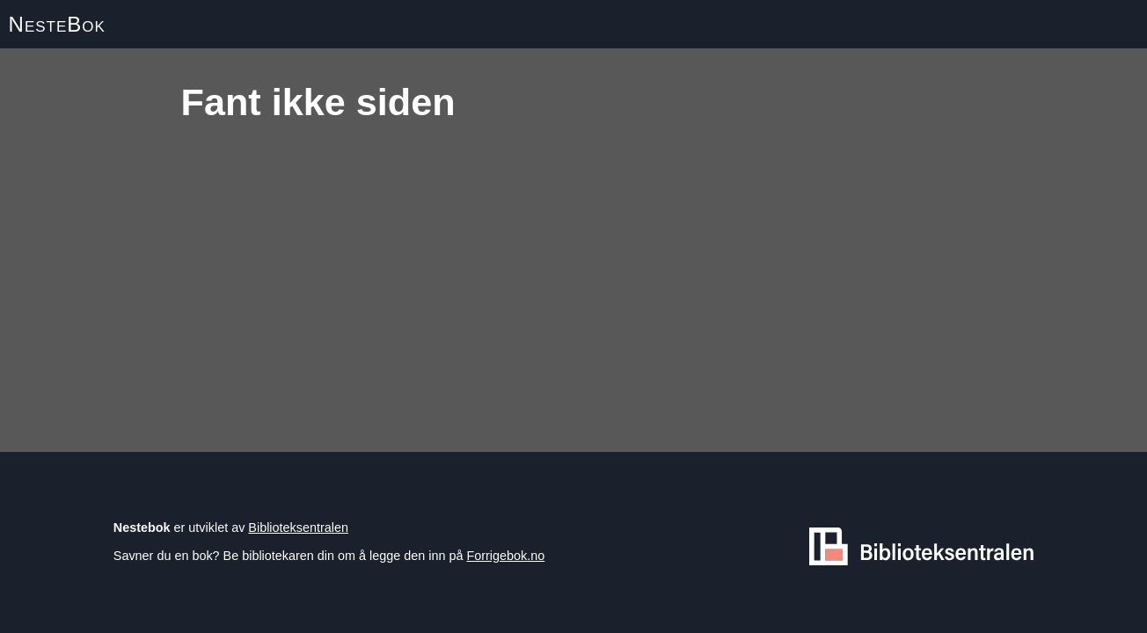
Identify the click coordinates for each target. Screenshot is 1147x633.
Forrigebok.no (505, 556)
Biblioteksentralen (298, 527)
